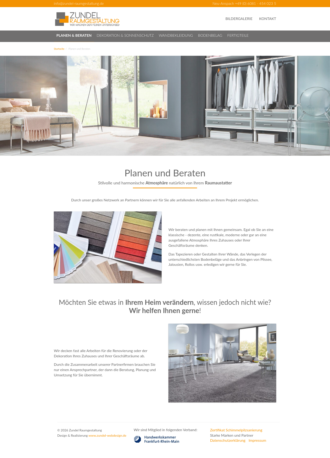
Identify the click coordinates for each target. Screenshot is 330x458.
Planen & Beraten (74, 35)
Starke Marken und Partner (231, 435)
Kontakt (267, 18)
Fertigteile (238, 35)
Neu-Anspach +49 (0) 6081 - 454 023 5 (244, 3)
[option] (165, 106)
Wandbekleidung (176, 35)
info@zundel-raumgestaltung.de (79, 3)
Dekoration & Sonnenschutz (125, 35)
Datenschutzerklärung (227, 440)
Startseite (59, 48)
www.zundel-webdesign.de (107, 435)
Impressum (257, 440)
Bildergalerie (239, 18)
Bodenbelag (210, 35)
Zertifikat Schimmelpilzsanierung (236, 430)
